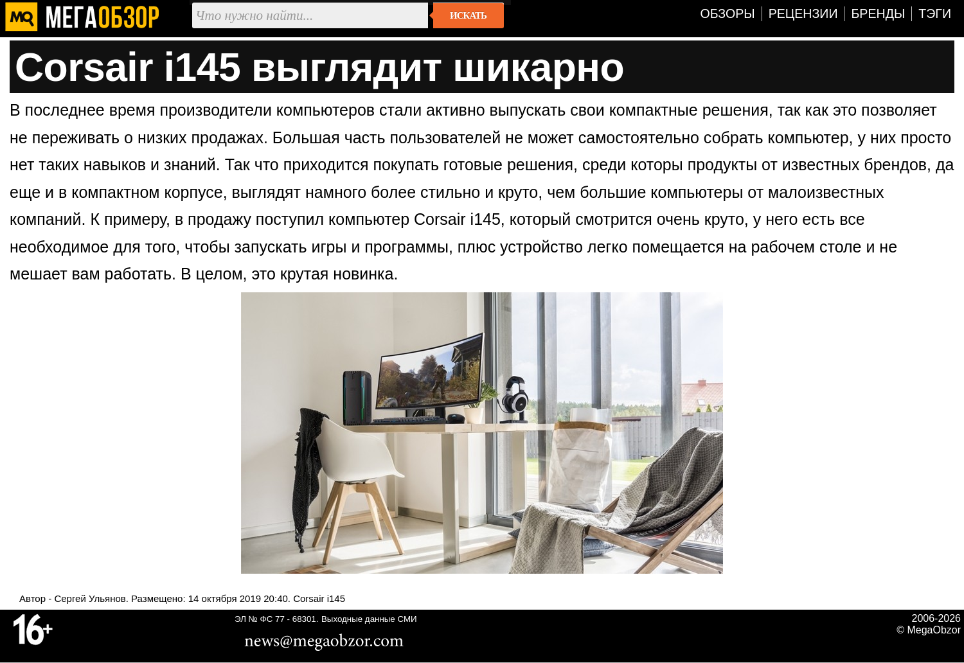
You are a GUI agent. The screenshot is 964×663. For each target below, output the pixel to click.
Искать (468, 15)
